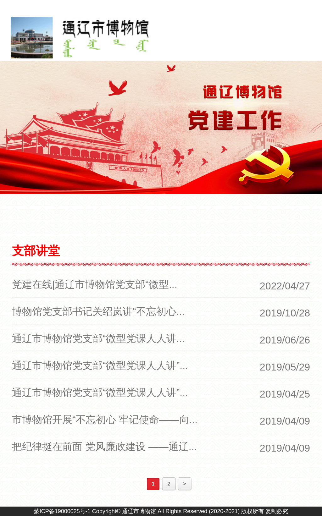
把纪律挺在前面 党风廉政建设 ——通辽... (104, 446)
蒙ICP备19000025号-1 (62, 511)
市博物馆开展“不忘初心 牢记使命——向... (104, 419)
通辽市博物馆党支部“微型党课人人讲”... (100, 365)
